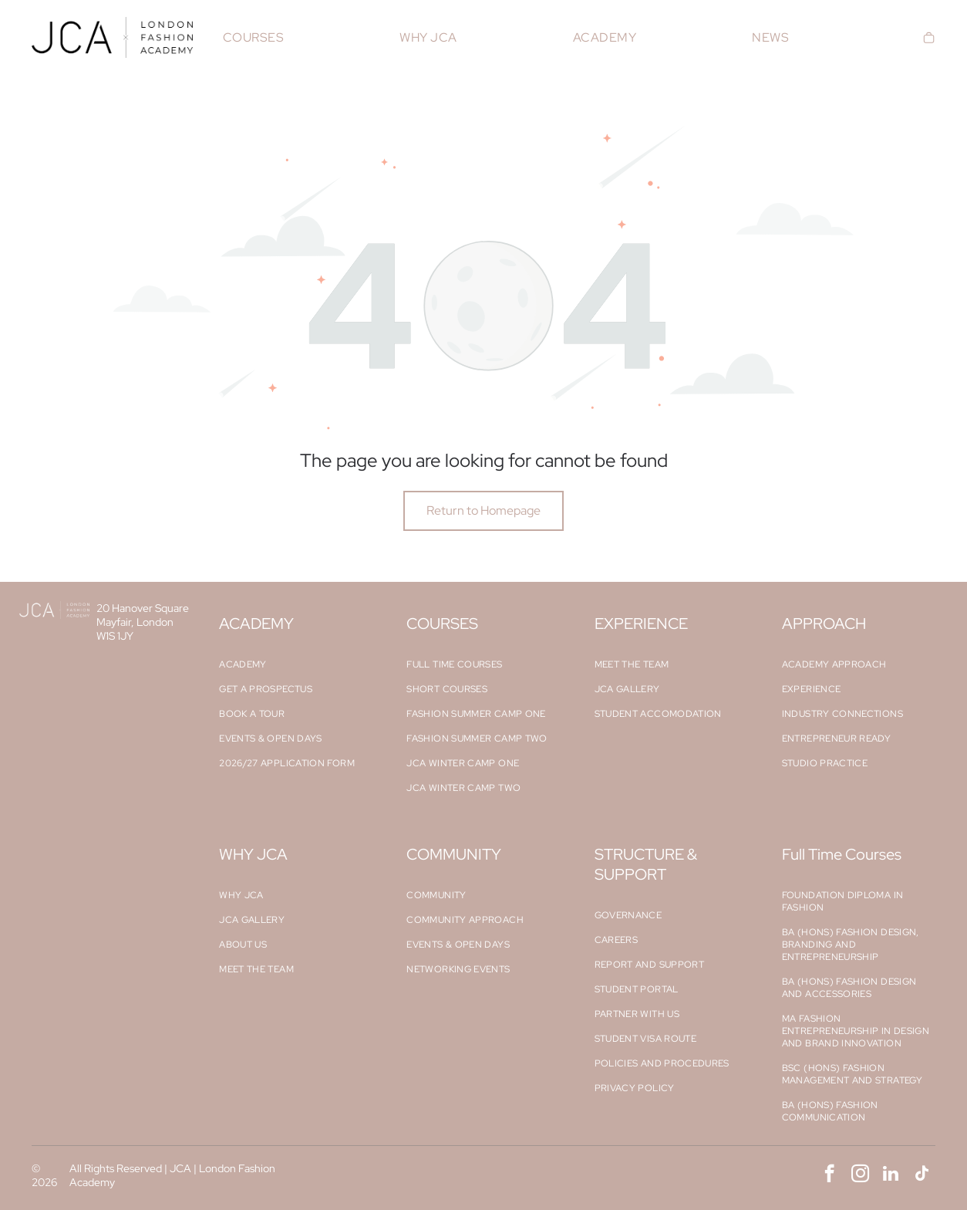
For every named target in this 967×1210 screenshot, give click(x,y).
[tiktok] (921, 1175)
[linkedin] (891, 1175)
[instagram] (860, 1175)
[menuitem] (253, 37)
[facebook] (829, 1175)
